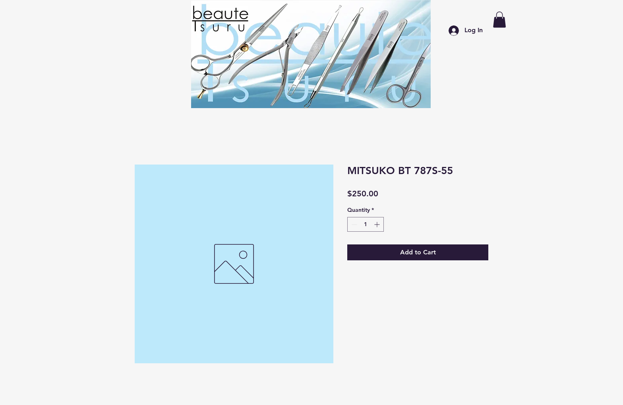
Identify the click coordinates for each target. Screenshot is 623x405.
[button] (499, 20)
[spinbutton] (365, 224)
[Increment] (378, 224)
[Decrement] (353, 224)
